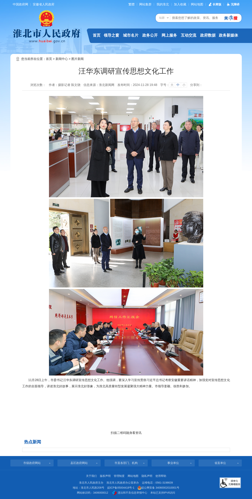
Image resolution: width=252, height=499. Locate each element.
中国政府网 (20, 4)
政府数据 (208, 35)
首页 (96, 35)
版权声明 (105, 475)
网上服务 (169, 35)
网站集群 (145, 4)
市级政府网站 (32, 463)
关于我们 (91, 475)
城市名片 (130, 35)
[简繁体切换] (131, 4)
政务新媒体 (228, 35)
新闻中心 (62, 58)
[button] (214, 4)
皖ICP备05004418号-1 (120, 487)
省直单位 (220, 463)
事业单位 (173, 463)
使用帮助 (160, 475)
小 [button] (183, 85)
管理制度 (119, 475)
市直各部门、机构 (126, 463)
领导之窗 (111, 35)
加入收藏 (180, 4)
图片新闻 (77, 58)
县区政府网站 (79, 463)
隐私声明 (147, 475)
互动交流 (188, 35)
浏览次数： (38, 85)
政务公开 (150, 35)
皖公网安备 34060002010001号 (158, 488)
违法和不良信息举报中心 (129, 493)
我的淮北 (163, 4)
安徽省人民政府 (43, 4)
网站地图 (197, 4)
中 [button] (178, 85)
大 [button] (172, 85)
